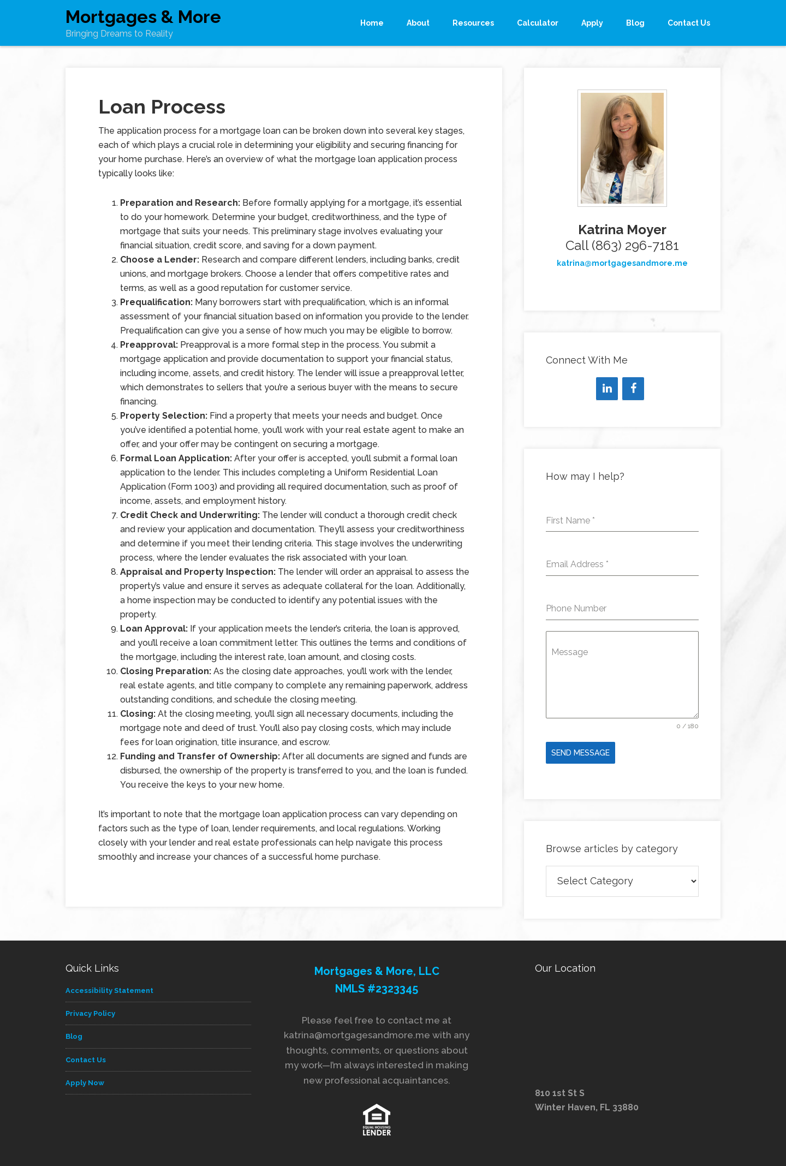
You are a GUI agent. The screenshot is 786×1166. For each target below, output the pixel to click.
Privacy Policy (90, 1011)
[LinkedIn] (607, 388)
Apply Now (85, 1080)
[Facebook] (633, 388)
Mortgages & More (143, 17)
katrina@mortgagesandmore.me (622, 263)
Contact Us (86, 1057)
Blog (74, 1034)
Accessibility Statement (109, 988)
